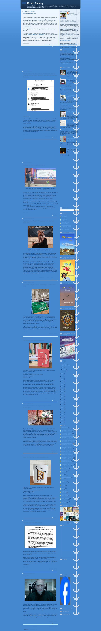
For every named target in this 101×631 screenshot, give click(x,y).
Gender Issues (64, 482)
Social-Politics (55, 136)
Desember (64, 364)
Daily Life (50, 136)
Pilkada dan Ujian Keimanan (32, 522)
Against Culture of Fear (72, 79)
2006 (62, 402)
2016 (62, 386)
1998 (62, 415)
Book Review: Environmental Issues (69, 450)
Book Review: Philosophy (53, 398)
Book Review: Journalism (67, 454)
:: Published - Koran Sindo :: (67, 435)
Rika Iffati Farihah (65, 229)
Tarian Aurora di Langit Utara (73, 148)
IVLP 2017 (63, 484)
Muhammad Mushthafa (64, 576)
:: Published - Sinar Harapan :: (68, 441)
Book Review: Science (66, 462)
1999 (62, 414)
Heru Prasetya (64, 223)
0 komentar (55, 46)
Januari (64, 371)
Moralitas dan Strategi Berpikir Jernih (36, 457)
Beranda (35, 626)
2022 (62, 376)
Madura (63, 488)
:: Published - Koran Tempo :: (67, 437)
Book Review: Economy (66, 447)
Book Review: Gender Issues (67, 451)
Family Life (48, 277)
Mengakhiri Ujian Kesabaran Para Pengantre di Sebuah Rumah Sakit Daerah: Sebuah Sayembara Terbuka (40, 75)
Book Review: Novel (65, 455)
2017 (62, 384)
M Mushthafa (71, 13)
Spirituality (63, 502)
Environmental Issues (49, 44)
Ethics (62, 478)
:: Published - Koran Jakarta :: (68, 434)
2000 (62, 412)
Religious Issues (54, 277)
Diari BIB (63, 472)
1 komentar (55, 570)
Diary (62, 474)
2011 (62, 394)
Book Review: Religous (66, 461)
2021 (62, 378)
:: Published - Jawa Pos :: (67, 430)
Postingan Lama (53, 626)
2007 (62, 401)
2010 (62, 396)
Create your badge (63, 605)
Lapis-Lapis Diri (63, 88)
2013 (62, 391)
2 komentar (55, 137)
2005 (62, 404)
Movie (62, 489)
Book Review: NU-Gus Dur (67, 457)
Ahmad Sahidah (64, 215)
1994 (62, 422)
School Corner (64, 499)
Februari (64, 369)
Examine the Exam (64, 104)
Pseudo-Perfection (64, 129)
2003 (62, 407)
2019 (62, 381)
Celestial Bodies (65, 468)
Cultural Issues (64, 469)
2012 (62, 392)
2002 (62, 409)
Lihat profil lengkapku (66, 40)
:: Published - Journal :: (66, 431)
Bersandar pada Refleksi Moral (33, 340)
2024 (62, 373)
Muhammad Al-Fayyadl (66, 226)
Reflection (63, 496)
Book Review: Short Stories (67, 464)
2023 (62, 374)
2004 (62, 406)
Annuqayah (64, 217)
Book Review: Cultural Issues (67, 444)
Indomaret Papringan (41, 428)
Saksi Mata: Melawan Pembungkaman (71, 112)
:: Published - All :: (65, 428)
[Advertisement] (39, 60)
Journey (63, 485)
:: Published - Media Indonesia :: (68, 438)
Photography (64, 494)
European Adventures (66, 479)
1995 (62, 420)
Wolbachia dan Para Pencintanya (34, 165)
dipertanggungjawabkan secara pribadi (32, 560)
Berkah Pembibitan (29, 13)
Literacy (63, 486)
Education (44, 277)
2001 (62, 411)
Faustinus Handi (65, 222)
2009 (62, 397)
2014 (62, 389)
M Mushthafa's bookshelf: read (69, 505)
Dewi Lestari (64, 219)
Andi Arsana (64, 216)
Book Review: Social (65, 465)
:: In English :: (64, 427)
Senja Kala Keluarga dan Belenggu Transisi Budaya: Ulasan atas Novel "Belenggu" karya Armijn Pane (72, 139)
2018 (62, 383)
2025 (62, 362)
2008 (62, 399)
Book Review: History (66, 452)
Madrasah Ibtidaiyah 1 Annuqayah (36, 34)
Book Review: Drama (66, 445)
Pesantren (56, 44)
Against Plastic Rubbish (72, 70)
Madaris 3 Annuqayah (66, 225)
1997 (62, 417)
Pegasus (26, 576)
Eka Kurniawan (64, 220)
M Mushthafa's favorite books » (73, 522)
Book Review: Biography (66, 443)
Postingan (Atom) (33, 629)
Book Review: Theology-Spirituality (69, 467)
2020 (62, 379)
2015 (62, 387)
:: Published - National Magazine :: (68, 440)
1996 (62, 419)
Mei (63, 367)
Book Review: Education (66, 448)
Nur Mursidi (64, 227)
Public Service (64, 495)
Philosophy (63, 492)
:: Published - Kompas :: (66, 433)
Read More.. (26, 43)
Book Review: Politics (66, 460)
